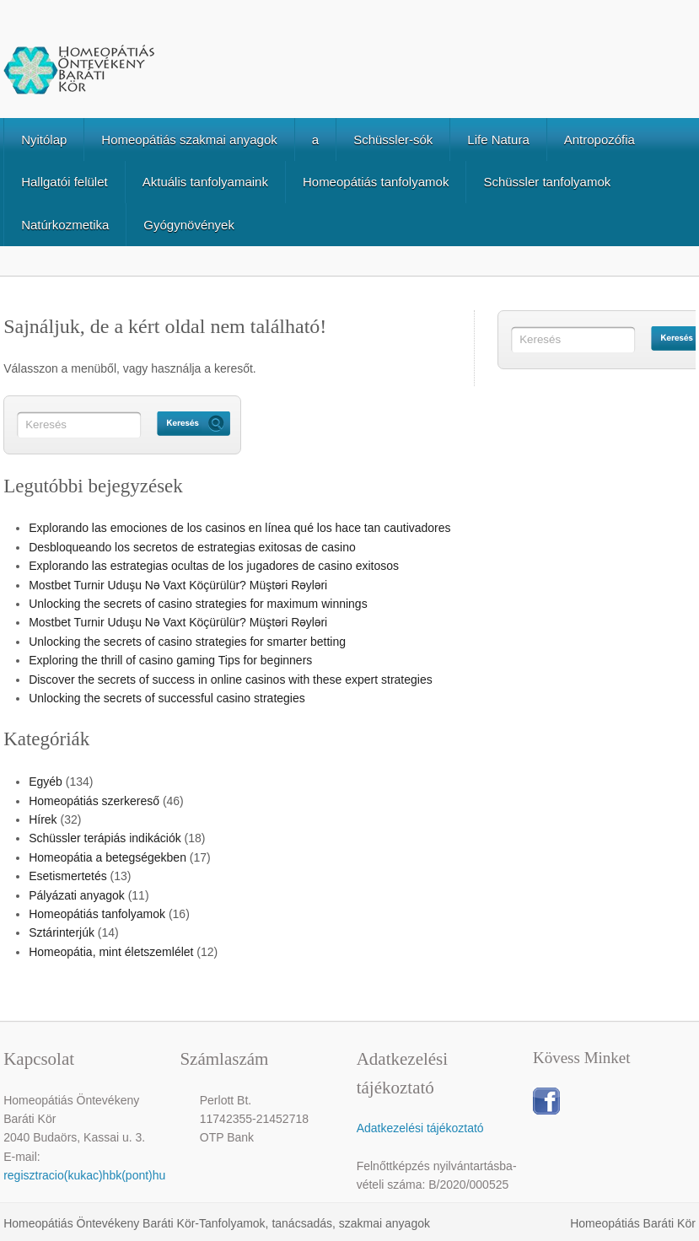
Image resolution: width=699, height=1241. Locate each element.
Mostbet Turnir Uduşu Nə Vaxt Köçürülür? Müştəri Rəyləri (178, 585)
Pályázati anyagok (77, 895)
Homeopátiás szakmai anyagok (189, 139)
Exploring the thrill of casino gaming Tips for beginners (170, 660)
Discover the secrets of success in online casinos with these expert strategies (231, 679)
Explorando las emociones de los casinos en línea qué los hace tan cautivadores (239, 528)
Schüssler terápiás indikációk (105, 838)
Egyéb (45, 781)
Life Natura (498, 139)
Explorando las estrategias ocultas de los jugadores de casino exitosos (214, 565)
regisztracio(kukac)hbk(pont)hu (84, 1175)
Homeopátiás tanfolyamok (376, 182)
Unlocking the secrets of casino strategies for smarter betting (187, 641)
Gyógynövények (188, 225)
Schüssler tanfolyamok (546, 182)
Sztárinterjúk (61, 932)
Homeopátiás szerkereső (94, 801)
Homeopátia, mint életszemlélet (111, 952)
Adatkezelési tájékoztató (420, 1128)
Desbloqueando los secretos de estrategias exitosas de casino (192, 547)
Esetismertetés (68, 876)
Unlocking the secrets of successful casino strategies (167, 698)
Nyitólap (44, 139)
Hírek (42, 819)
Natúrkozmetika (65, 225)
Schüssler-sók (393, 139)
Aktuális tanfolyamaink (205, 182)
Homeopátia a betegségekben (107, 857)
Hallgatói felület (64, 182)
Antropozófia (599, 139)
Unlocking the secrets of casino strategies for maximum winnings (198, 603)
